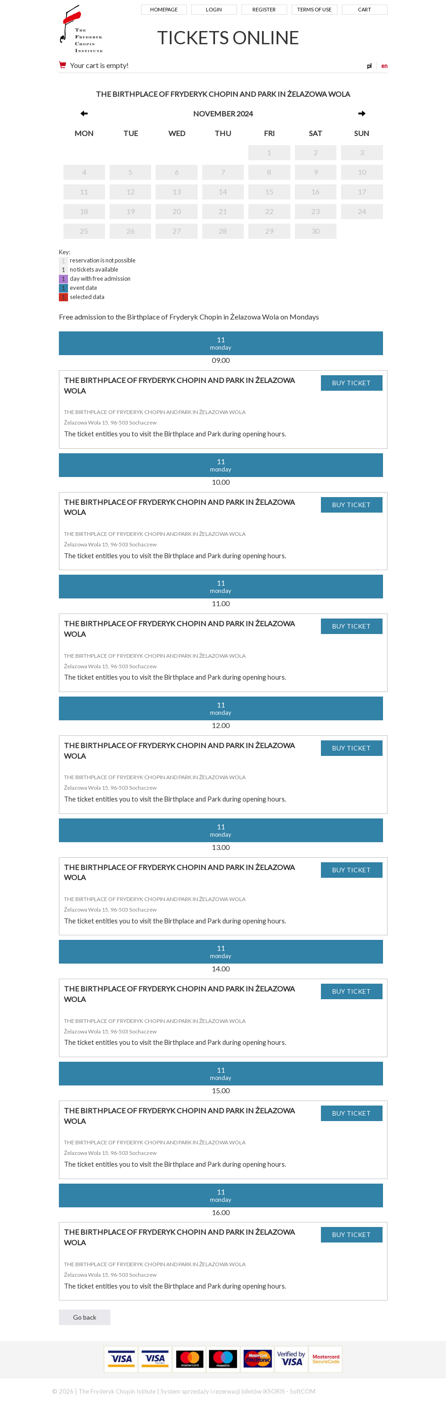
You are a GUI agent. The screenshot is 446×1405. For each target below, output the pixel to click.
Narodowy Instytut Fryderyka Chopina (99, 32)
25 (84, 230)
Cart (364, 9)
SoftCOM (302, 1391)
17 (362, 191)
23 (315, 211)
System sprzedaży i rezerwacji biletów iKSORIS (223, 1391)
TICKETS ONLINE (228, 37)
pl (369, 65)
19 (130, 211)
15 (269, 191)
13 (177, 191)
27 (177, 230)
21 (223, 211)
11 (84, 191)
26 (130, 230)
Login (214, 9)
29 (269, 230)
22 (269, 211)
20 (177, 211)
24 (362, 211)
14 (223, 191)
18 (84, 211)
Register (264, 9)
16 (315, 191)
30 (315, 230)
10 (362, 172)
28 (223, 230)
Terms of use (314, 9)
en (384, 65)
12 (130, 191)
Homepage (164, 9)
